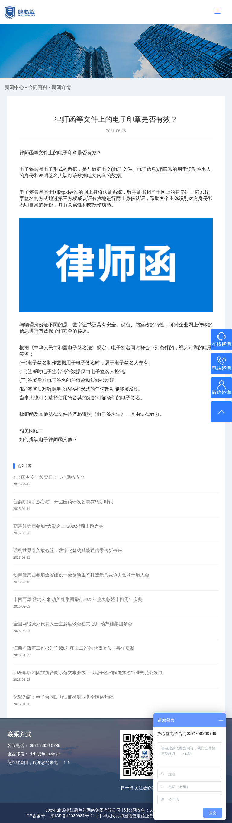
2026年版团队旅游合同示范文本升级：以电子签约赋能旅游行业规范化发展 (88, 672)
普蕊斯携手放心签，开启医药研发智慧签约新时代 (63, 501)
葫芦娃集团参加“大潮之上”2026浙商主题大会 (58, 526)
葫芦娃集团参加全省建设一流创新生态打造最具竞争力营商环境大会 (81, 575)
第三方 (65, 198)
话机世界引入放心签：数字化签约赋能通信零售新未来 (67, 550)
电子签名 (29, 192)
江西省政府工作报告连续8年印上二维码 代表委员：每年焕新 (73, 648)
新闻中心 (15, 87)
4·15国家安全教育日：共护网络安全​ (49, 477)
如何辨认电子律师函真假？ (48, 439)
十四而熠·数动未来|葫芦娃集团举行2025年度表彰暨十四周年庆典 (77, 599)
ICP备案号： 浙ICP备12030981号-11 (60, 815)
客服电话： (17, 745)
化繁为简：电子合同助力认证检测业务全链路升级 (63, 697)
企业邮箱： (17, 754)
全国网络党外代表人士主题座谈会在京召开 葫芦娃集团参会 (72, 623)
